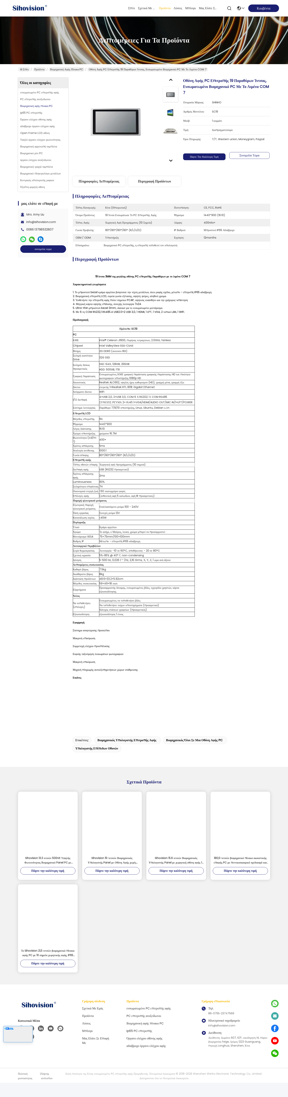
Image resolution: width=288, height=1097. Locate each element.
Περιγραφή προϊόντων (154, 181)
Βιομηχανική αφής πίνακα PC (66, 69)
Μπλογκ (190, 8)
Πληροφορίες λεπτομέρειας (99, 181)
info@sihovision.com (41, 222)
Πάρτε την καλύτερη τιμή (204, 156)
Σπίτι (131, 8)
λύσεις (178, 8)
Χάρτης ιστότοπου (47, 1090)
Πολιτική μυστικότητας (25, 1090)
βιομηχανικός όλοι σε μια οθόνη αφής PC (194, 754)
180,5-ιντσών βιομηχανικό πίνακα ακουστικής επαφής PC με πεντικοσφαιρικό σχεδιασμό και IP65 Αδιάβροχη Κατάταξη (240, 874)
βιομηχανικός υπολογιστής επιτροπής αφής (127, 754)
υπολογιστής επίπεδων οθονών (96, 763)
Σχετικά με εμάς (147, 8)
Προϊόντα (165, 8)
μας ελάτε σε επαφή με (208, 8)
